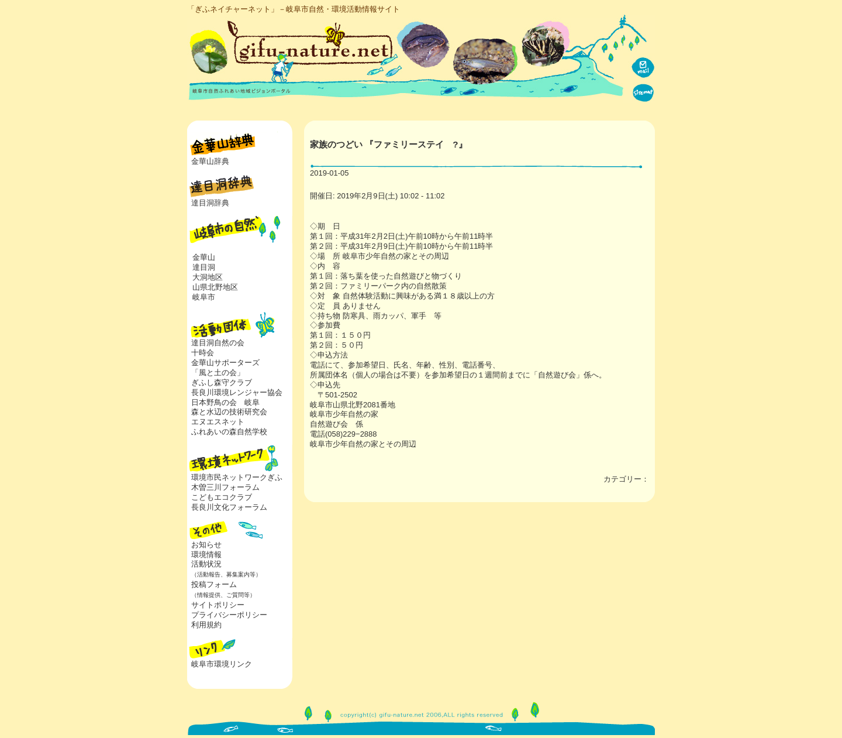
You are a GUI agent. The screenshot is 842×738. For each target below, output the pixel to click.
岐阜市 (203, 297)
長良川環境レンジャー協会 (236, 392)
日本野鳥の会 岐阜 (225, 402)
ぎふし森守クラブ (221, 382)
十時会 (202, 352)
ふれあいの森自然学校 (229, 431)
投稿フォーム (221, 589)
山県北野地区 (215, 287)
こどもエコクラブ (221, 497)
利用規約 (206, 624)
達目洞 (203, 267)
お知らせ (206, 544)
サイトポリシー (217, 604)
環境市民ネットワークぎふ (236, 477)
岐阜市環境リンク (221, 664)
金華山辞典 (210, 161)
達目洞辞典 (210, 202)
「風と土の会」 (217, 372)
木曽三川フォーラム (225, 487)
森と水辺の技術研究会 (229, 411)
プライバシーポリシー (229, 614)
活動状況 (224, 568)
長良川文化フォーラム (229, 507)
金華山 (203, 257)
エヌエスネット (217, 421)
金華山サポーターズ (225, 362)
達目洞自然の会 (217, 342)
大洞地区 (207, 277)
